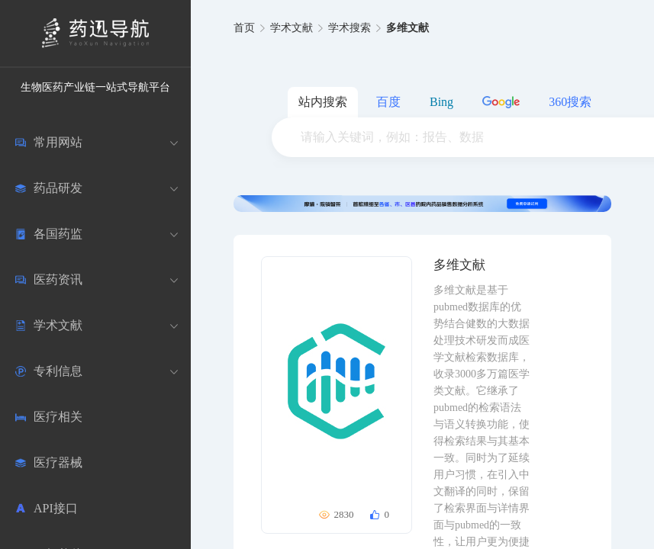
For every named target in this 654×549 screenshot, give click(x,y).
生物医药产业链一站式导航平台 (95, 87)
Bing (441, 101)
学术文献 (291, 28)
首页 (244, 28)
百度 (388, 101)
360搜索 (570, 101)
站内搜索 (322, 101)
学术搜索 (349, 28)
